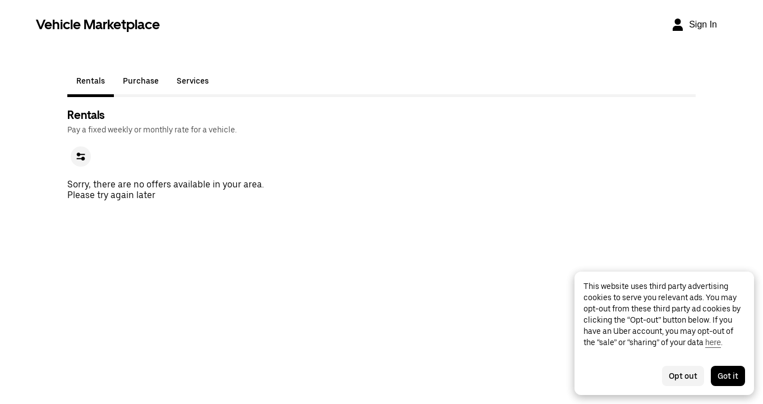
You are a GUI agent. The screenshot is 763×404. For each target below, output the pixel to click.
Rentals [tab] (90, 80)
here (713, 342)
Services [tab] (193, 80)
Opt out (683, 375)
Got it (728, 375)
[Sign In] (694, 24)
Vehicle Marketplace (98, 24)
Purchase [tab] (141, 80)
